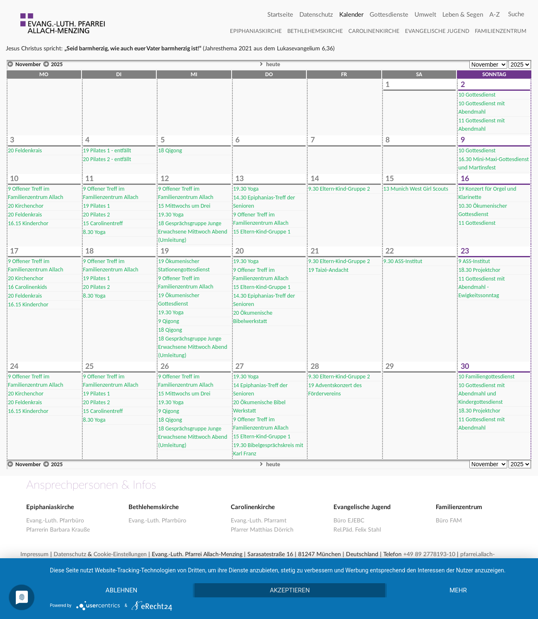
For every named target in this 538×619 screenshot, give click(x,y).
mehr (458, 590)
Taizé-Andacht (328, 269)
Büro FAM (449, 521)
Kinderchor (28, 223)
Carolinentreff (103, 223)
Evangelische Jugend (437, 31)
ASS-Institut (402, 261)
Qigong (170, 150)
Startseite (280, 15)
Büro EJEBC (348, 521)
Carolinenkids (27, 287)
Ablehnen (121, 590)
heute (269, 64)
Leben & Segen (462, 15)
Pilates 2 (96, 214)
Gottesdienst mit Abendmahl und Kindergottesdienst (481, 393)
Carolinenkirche (374, 31)
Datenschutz (316, 15)
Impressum (34, 554)
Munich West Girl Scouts (415, 188)
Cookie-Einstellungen (120, 554)
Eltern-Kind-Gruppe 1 (262, 231)
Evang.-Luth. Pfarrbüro (55, 521)
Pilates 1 (96, 205)
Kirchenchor (26, 205)
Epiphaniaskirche (256, 31)
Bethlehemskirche (315, 31)
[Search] (516, 14)
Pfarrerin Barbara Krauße (58, 530)
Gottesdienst (477, 94)
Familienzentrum (500, 31)
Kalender (351, 15)
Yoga (94, 232)
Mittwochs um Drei (184, 205)
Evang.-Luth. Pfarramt (258, 521)
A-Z (494, 15)
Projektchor (479, 269)
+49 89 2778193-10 (429, 554)
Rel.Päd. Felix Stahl (357, 530)
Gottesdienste (389, 15)
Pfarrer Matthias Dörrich (262, 530)
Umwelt (425, 15)
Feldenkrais (25, 150)
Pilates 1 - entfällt (107, 150)
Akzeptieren (290, 590)
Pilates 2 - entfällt (107, 159)
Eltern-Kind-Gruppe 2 (339, 188)
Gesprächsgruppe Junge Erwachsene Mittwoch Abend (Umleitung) (192, 232)
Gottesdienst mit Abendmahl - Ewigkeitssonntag (481, 287)
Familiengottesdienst (486, 376)
